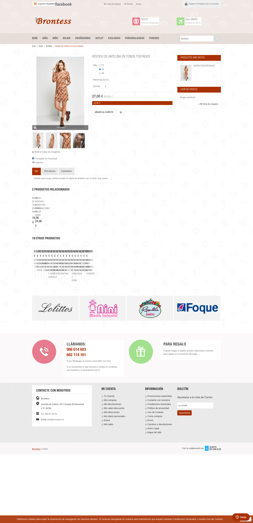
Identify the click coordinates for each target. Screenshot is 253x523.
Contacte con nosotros (158, 469)
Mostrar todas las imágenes (47, 152)
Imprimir (39, 162)
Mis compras (110, 469)
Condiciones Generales (159, 473)
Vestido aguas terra (54, 346)
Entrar (139, 4)
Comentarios (66, 171)
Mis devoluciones (112, 473)
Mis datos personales (114, 485)
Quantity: (97, 86)
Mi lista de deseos (112, 4)
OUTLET (144, 19)
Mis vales (108, 493)
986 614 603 (76, 419)
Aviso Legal (153, 497)
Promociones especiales (159, 465)
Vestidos (49, 46)
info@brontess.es (55, 488)
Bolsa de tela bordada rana (52, 251)
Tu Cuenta (109, 465)
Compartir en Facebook (46, 158)
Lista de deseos (189, 89)
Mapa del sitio (154, 501)
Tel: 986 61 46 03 (49, 483)
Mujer (41, 46)
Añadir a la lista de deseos (120, 112)
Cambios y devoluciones (159, 493)
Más (36, 171)
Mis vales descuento (114, 477)
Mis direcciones (111, 481)
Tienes (204, 4)
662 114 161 (76, 424)
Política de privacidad (158, 477)
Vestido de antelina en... (205, 66)
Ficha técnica (49, 171)
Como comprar (154, 485)
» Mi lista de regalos (208, 104)
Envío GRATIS (191, 19)
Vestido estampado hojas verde (102, 346)
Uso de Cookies (155, 481)
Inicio (34, 46)
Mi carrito (128, 4)
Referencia (97, 80)
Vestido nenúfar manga (149, 346)
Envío (150, 489)
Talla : (96, 65)
